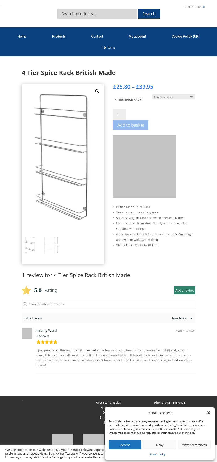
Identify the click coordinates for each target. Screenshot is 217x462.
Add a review (184, 290)
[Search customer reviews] (108, 304)
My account (137, 36)
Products (59, 36)
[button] (209, 413)
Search (149, 14)
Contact (97, 36)
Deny (160, 445)
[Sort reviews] (181, 318)
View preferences (194, 445)
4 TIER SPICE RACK (128, 100)
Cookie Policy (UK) (186, 36)
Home (22, 36)
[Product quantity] (119, 114)
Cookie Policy (157, 454)
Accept (125, 445)
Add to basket (130, 125)
